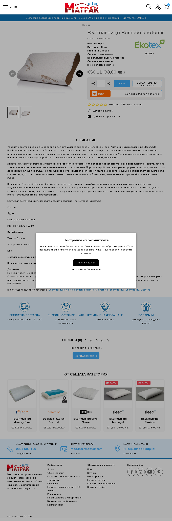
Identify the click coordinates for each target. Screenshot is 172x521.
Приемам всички (86, 262)
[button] (10, 7)
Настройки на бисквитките (86, 269)
